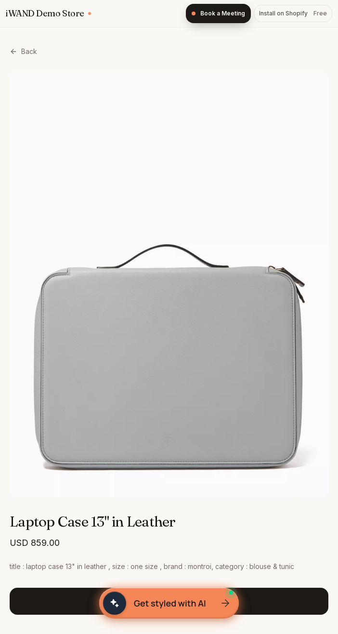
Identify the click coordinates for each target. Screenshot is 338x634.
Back (23, 51)
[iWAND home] (48, 13)
